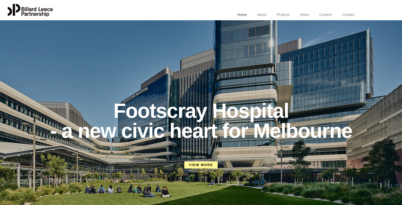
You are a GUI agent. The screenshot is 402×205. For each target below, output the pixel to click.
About (262, 14)
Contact (348, 14)
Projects (283, 14)
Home (242, 14)
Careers (325, 14)
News (304, 14)
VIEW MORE (201, 165)
